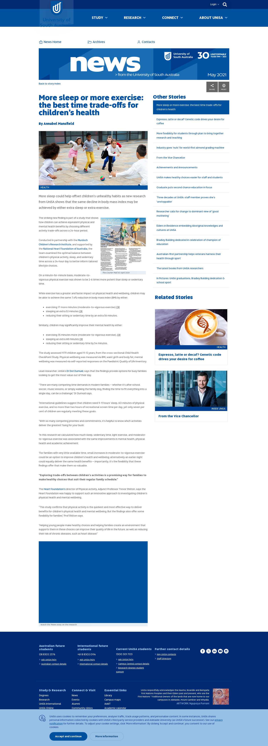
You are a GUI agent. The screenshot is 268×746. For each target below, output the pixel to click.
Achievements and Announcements (177, 167)
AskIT (107, 703)
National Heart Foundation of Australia (65, 248)
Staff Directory (164, 658)
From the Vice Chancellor (171, 157)
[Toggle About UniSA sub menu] (226, 18)
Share (212, 87)
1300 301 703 (124, 654)
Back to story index (50, 83)
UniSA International (50, 703)
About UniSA (211, 17)
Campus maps (112, 699)
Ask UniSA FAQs (48, 659)
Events (75, 699)
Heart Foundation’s (55, 489)
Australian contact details (53, 664)
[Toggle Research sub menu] (144, 18)
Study (97, 17)
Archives (96, 42)
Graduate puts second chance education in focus (184, 187)
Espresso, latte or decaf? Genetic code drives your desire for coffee (190, 121)
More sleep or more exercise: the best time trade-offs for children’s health (189, 107)
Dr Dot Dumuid (75, 371)
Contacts (146, 42)
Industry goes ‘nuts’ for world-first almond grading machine (190, 147)
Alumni (76, 703)
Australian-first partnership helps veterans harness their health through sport (189, 256)
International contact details (94, 664)
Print (224, 87)
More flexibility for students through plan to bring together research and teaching (190, 135)
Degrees (44, 695)
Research (132, 17)
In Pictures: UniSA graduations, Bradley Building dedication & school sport (191, 280)
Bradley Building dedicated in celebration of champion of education (189, 242)
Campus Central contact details (133, 663)
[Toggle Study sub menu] (106, 18)
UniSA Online (46, 708)
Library (108, 695)
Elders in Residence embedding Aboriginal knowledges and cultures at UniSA (190, 228)
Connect (170, 17)
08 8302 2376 (47, 654)
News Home (50, 42)
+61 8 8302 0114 (86, 654)
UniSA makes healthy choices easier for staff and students (190, 177)
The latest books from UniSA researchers (180, 268)
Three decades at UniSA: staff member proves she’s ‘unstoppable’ (186, 199)
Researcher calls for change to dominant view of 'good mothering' (188, 213)
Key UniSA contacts (166, 654)
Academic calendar (115, 708)
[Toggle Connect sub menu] (182, 18)
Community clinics (82, 708)
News (75, 695)
